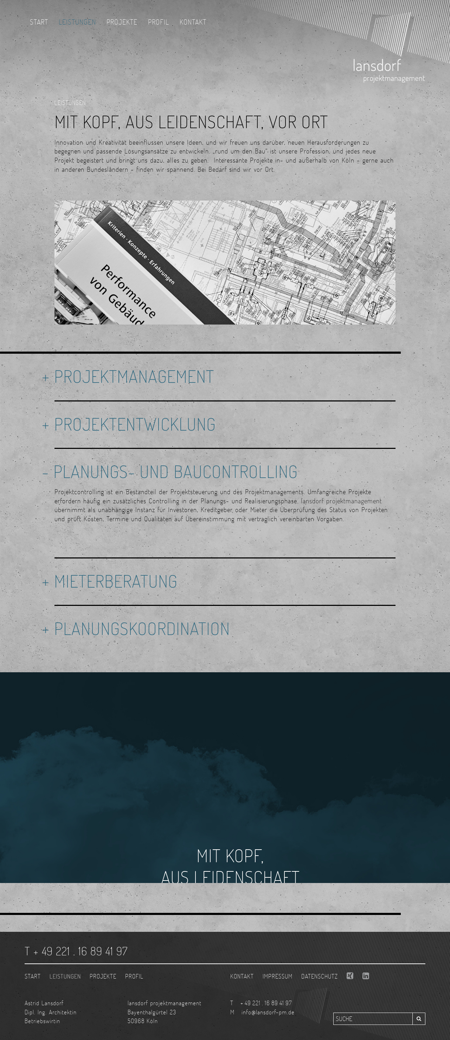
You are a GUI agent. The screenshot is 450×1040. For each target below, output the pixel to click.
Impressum (277, 976)
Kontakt (193, 21)
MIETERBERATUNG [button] (116, 581)
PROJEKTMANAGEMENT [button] (134, 376)
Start (39, 21)
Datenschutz (319, 976)
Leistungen (77, 21)
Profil (158, 21)
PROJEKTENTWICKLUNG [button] (135, 424)
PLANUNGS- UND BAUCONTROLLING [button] (175, 471)
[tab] (225, 377)
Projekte (122, 21)
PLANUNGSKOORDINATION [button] (142, 628)
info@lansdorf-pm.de (268, 1012)
